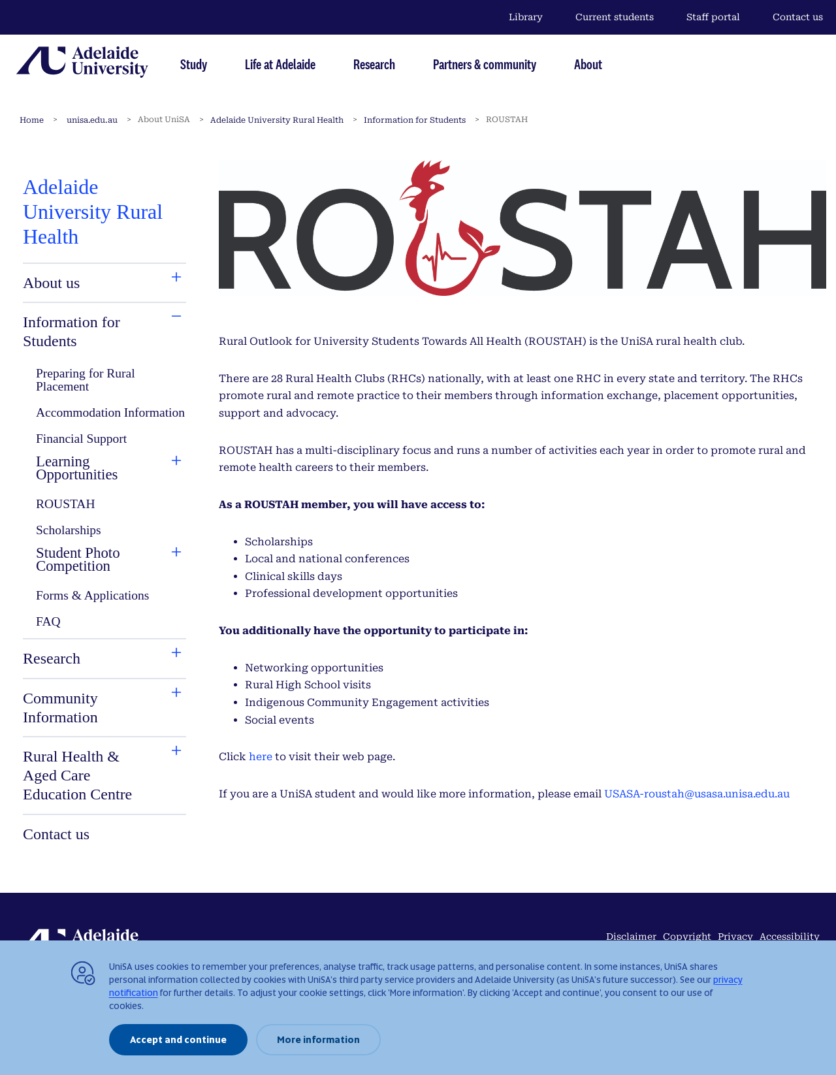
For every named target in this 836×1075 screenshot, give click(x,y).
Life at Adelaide (280, 64)
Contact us (798, 17)
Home (32, 120)
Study (193, 64)
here (260, 756)
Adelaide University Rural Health (277, 120)
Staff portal (713, 17)
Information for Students (415, 120)
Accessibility (790, 936)
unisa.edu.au (92, 120)
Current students (614, 17)
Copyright (687, 936)
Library (526, 17)
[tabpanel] (104, 510)
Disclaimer (631, 936)
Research (374, 64)
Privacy (735, 936)
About (588, 64)
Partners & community (484, 64)
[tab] (81, 283)
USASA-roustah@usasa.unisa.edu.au (697, 794)
